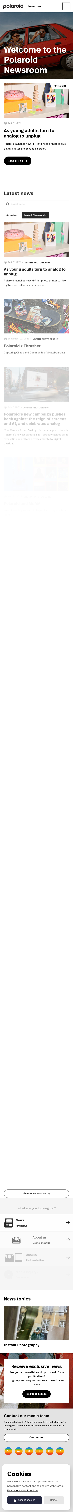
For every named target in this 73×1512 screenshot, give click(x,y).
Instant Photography (21, 1345)
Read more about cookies (22, 1490)
